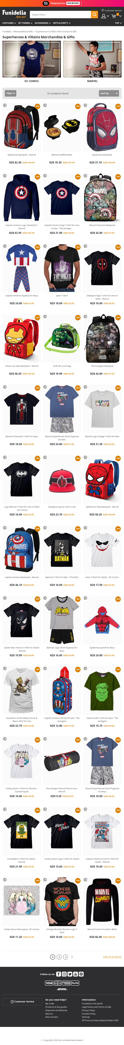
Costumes (8, 22)
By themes (24, 22)
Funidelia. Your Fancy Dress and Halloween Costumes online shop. (14, 14)
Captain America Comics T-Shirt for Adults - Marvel (102, 860)
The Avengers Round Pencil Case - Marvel (62, 790)
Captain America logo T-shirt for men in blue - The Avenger (61, 227)
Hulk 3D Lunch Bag (62, 365)
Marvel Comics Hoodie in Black (102, 929)
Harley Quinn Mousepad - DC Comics (21, 929)
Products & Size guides (56, 1006)
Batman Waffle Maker (62, 154)
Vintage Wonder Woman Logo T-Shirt (62, 931)
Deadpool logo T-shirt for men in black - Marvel (102, 297)
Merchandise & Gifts (23, 31)
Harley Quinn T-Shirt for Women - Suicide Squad (22, 790)
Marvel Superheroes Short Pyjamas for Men (62, 438)
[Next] (72, 957)
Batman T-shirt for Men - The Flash (62, 577)
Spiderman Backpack (102, 154)
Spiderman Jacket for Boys (102, 647)
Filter (9, 93)
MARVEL (92, 81)
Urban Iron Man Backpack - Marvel (21, 365)
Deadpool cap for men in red (62, 506)
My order (49, 1003)
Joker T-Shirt (62, 295)
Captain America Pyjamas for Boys (21, 295)
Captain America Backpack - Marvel (21, 577)
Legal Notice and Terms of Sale (96, 1006)
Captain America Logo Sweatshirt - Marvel (21, 227)
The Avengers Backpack (102, 365)
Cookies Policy (89, 1013)
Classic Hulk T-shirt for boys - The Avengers (102, 720)
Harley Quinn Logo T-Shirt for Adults (62, 858)
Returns (49, 1013)
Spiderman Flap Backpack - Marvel (102, 506)
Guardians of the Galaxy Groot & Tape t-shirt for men (21, 720)
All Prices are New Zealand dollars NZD (100, 1020)
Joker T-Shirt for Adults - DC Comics (102, 577)
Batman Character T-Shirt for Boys (21, 436)
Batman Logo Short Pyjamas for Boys (62, 649)
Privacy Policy (88, 1010)
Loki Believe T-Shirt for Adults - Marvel (21, 860)
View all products (112, 956)
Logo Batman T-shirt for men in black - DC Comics (21, 508)
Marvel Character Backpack (102, 225)
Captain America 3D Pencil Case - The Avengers (61, 720)
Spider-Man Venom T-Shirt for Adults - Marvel (21, 649)
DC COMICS (32, 81)
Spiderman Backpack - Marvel (22, 154)
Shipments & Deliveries (56, 1010)
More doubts (51, 1016)
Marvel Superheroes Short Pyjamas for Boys (102, 790)
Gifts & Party (60, 22)
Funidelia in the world (92, 1003)
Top (117, 22)
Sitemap (86, 1016)
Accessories (41, 22)
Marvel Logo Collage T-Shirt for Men (102, 436)
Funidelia (6, 31)
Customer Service (22, 1001)
